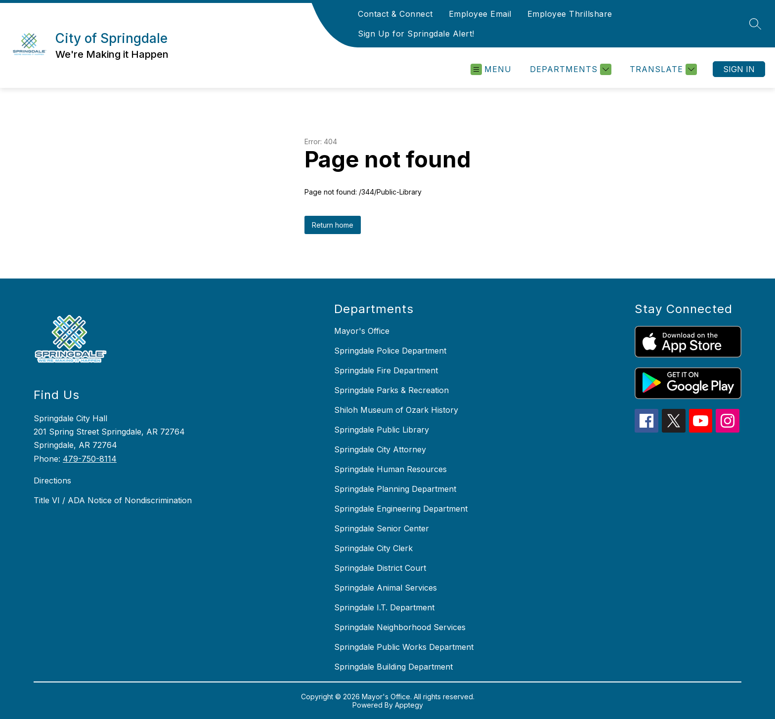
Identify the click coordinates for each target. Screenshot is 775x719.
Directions (52, 480)
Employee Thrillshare (569, 14)
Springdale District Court (380, 568)
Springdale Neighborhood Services (400, 627)
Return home (332, 225)
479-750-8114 (90, 459)
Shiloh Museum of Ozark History (396, 410)
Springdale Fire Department (386, 370)
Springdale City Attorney (380, 449)
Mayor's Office (361, 331)
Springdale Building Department (393, 667)
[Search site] (755, 24)
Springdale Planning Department (395, 489)
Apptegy (409, 705)
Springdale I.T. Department (384, 607)
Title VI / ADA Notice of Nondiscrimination (113, 500)
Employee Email (480, 14)
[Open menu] (491, 69)
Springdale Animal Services (385, 588)
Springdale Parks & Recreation (391, 390)
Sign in (739, 69)
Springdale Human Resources (390, 469)
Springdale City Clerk (373, 548)
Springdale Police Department (390, 351)
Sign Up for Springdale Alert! (416, 34)
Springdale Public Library (381, 430)
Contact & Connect (395, 14)
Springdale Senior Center (381, 528)
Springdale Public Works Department (404, 647)
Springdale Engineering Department (401, 509)
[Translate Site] (662, 69)
